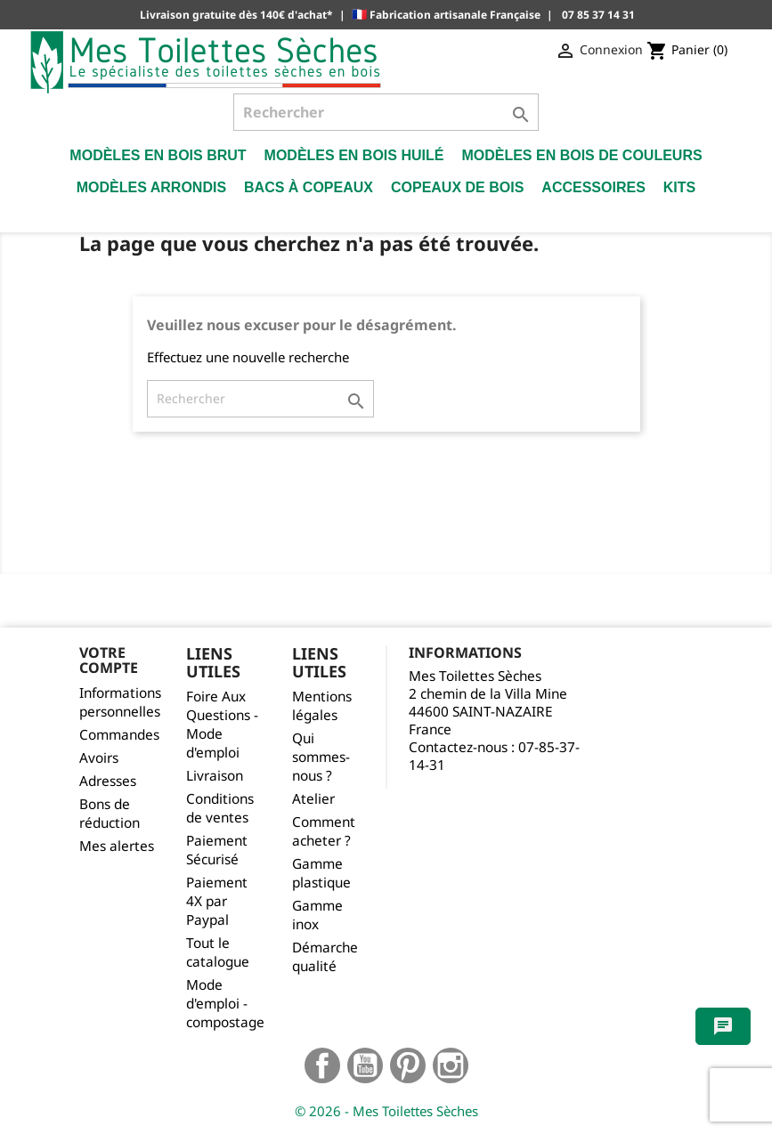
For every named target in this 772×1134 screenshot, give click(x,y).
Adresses (107, 781)
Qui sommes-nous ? (321, 757)
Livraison (214, 775)
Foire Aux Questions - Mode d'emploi (222, 724)
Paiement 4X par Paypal (217, 901)
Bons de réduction (109, 813)
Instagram (450, 1065)
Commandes (119, 734)
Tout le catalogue (217, 952)
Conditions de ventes (220, 808)
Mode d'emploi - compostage (225, 1004)
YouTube (365, 1065)
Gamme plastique (321, 873)
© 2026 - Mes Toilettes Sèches (386, 1111)
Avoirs (98, 758)
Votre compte (108, 660)
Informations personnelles (120, 702)
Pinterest (408, 1065)
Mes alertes (116, 846)
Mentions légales (322, 706)
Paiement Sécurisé (217, 850)
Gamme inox (317, 915)
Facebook (322, 1065)
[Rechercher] (386, 112)
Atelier (313, 799)
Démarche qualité (325, 957)
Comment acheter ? (323, 831)
